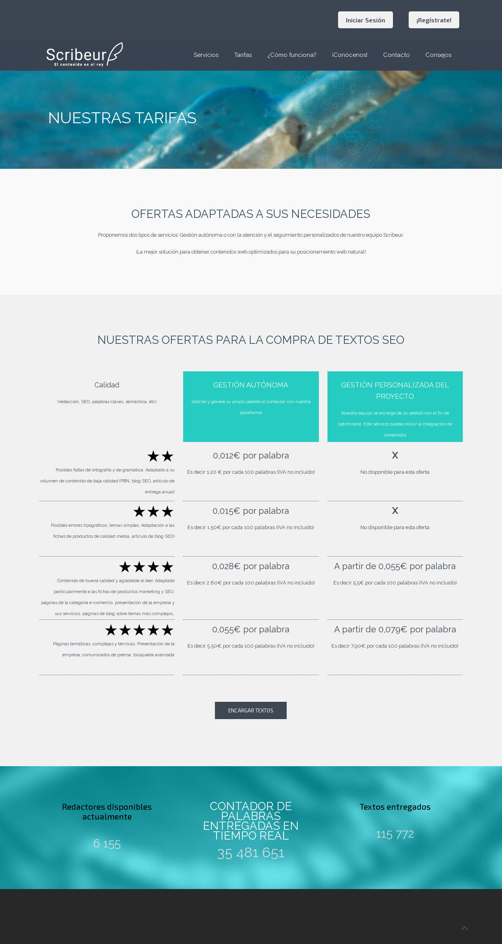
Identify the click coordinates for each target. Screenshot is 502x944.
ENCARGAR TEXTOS (250, 710)
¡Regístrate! (434, 20)
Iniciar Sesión (365, 20)
